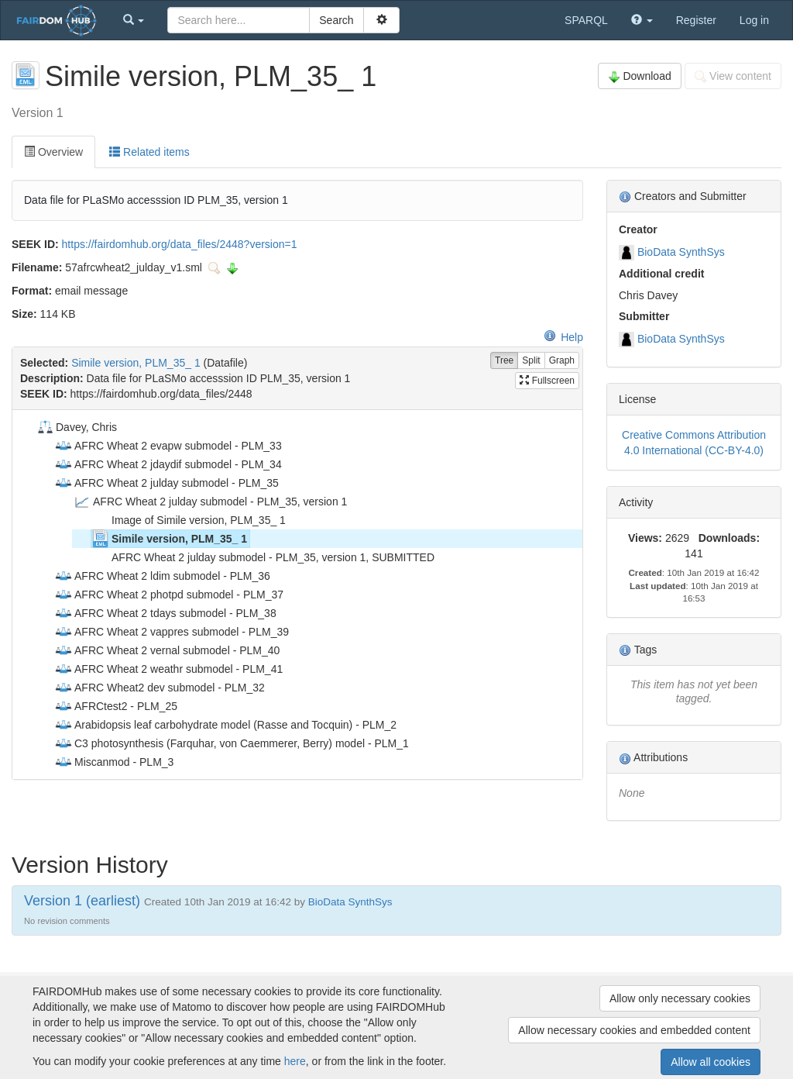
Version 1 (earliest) (82, 900)
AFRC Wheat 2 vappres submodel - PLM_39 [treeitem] (171, 631)
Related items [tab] (149, 152)
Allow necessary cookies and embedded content (634, 1030)
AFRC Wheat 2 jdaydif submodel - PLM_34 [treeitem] (168, 464)
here (295, 1061)
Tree (504, 361)
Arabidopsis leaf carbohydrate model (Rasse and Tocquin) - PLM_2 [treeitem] (225, 724)
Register (696, 20)
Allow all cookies (710, 1062)
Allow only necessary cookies (679, 998)
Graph (562, 361)
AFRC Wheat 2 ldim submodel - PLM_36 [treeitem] (162, 576)
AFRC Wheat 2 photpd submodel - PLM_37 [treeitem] (168, 594)
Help (563, 337)
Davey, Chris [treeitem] (76, 427)
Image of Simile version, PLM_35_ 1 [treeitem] (188, 520)
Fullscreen (547, 380)
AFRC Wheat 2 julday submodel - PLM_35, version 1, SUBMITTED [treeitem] (262, 557)
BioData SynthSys (681, 252)
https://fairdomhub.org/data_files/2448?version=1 (179, 244)
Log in (754, 20)
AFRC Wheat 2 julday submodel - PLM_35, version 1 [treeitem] (210, 501)
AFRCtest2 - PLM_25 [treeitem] (115, 706)
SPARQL (586, 20)
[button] (134, 20)
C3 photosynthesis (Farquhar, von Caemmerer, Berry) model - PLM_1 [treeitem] (231, 743)
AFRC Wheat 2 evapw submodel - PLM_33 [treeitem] (168, 445)
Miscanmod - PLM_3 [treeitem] (113, 762)
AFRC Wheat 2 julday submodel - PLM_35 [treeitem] (166, 483)
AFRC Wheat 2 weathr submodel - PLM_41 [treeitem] (168, 669)
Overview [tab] (53, 152)
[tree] (297, 594)
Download (639, 76)
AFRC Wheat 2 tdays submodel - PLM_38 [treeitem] (165, 613)
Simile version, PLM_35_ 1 (136, 363)
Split (531, 361)
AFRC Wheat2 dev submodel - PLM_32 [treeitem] (159, 687)
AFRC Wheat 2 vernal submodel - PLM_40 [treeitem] (167, 650)
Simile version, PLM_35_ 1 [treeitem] (169, 538)
